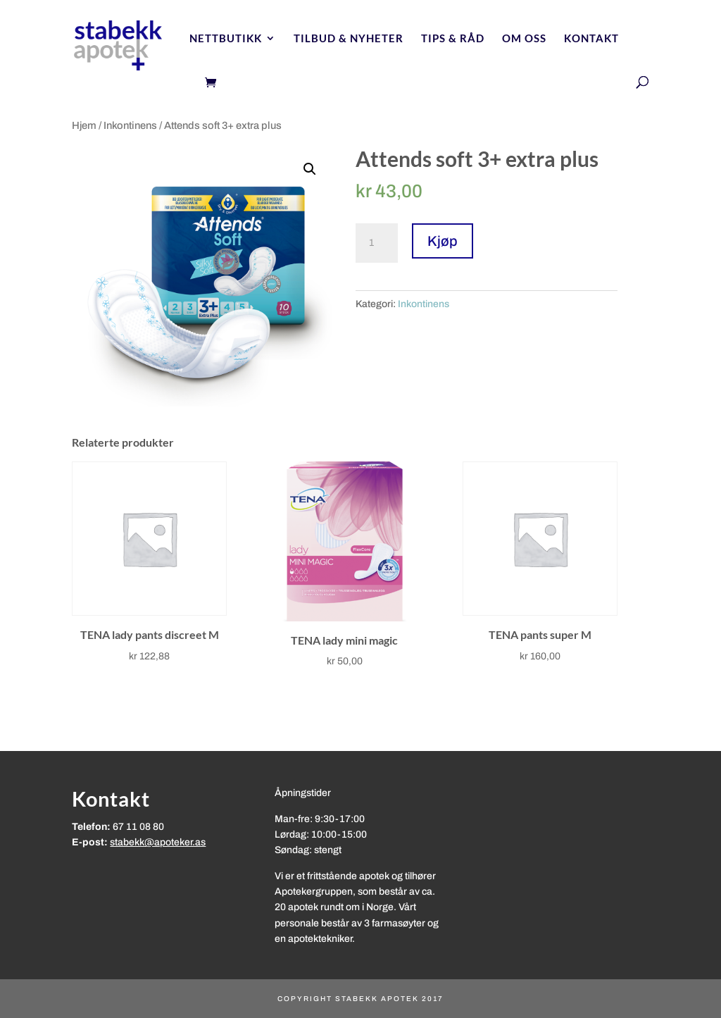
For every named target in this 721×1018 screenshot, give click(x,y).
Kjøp (442, 241)
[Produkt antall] (377, 243)
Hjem (84, 125)
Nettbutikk (225, 38)
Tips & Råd (452, 38)
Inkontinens (130, 125)
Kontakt (591, 38)
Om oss (524, 38)
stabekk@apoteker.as (158, 842)
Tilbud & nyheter (348, 38)
